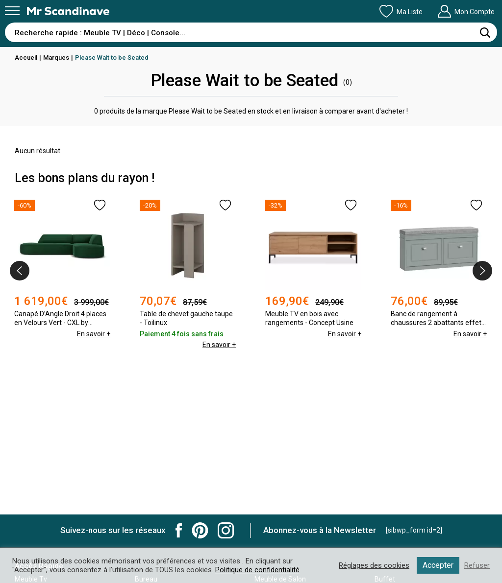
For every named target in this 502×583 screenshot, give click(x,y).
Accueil (26, 57)
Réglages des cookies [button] (374, 565)
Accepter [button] (438, 565)
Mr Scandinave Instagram (226, 530)
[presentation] (19, 270)
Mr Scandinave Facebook (179, 530)
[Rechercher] (485, 32)
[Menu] (12, 10)
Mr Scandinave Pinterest (200, 530)
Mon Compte (466, 11)
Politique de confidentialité (257, 569)
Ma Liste (401, 11)
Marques (56, 57)
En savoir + (93, 334)
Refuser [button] (477, 565)
